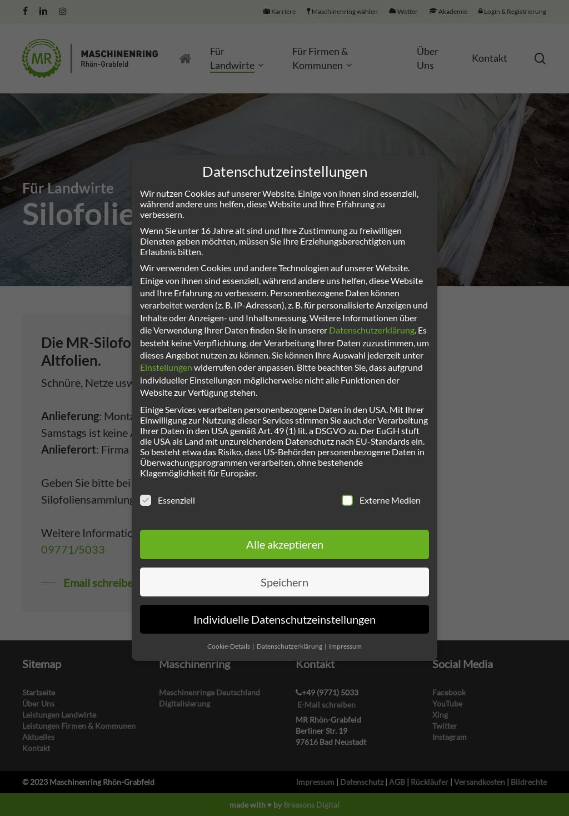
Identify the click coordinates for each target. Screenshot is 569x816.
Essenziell (167, 500)
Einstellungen (166, 367)
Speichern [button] (284, 582)
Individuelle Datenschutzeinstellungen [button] (284, 619)
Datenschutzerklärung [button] (290, 646)
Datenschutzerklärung (372, 330)
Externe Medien (381, 500)
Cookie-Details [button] (229, 646)
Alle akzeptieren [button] (284, 544)
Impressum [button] (345, 646)
